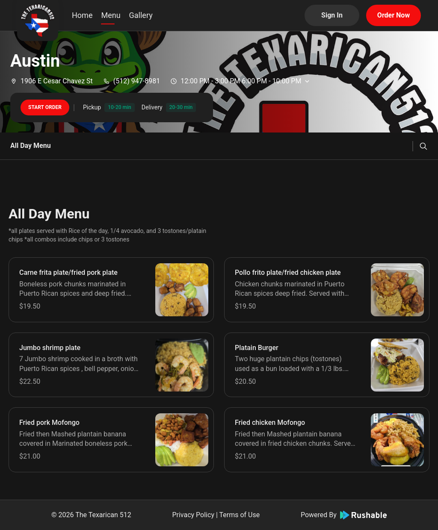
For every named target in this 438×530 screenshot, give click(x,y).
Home (82, 15)
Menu (110, 15)
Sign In (332, 15)
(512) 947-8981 (131, 81)
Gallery (141, 15)
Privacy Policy (193, 515)
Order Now (393, 15)
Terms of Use (239, 515)
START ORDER (45, 107)
